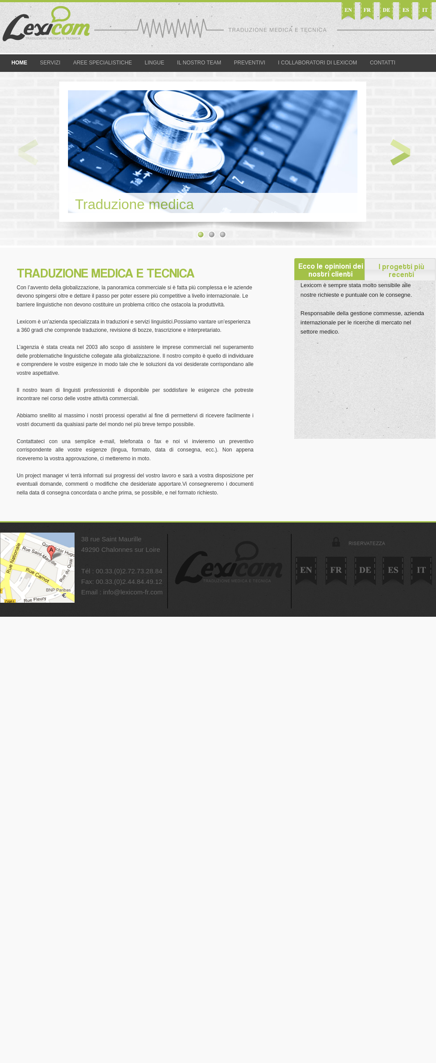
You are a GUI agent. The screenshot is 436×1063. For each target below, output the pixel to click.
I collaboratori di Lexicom (317, 63)
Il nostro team (199, 63)
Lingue (154, 63)
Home (19, 63)
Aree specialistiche (102, 63)
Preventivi (249, 63)
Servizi (50, 63)
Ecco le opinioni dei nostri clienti (331, 269)
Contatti (382, 63)
